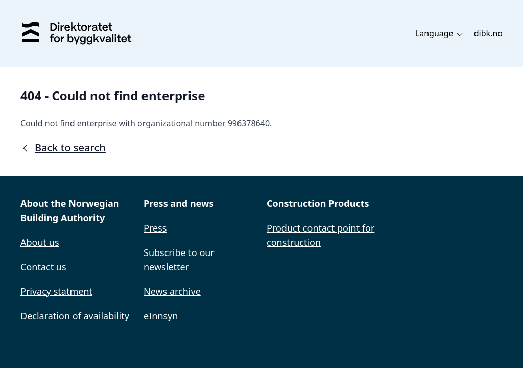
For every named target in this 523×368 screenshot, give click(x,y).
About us (39, 242)
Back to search (63, 147)
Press (155, 228)
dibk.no (488, 33)
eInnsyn (161, 316)
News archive (172, 291)
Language (439, 33)
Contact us (43, 267)
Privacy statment (56, 291)
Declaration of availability (74, 316)
